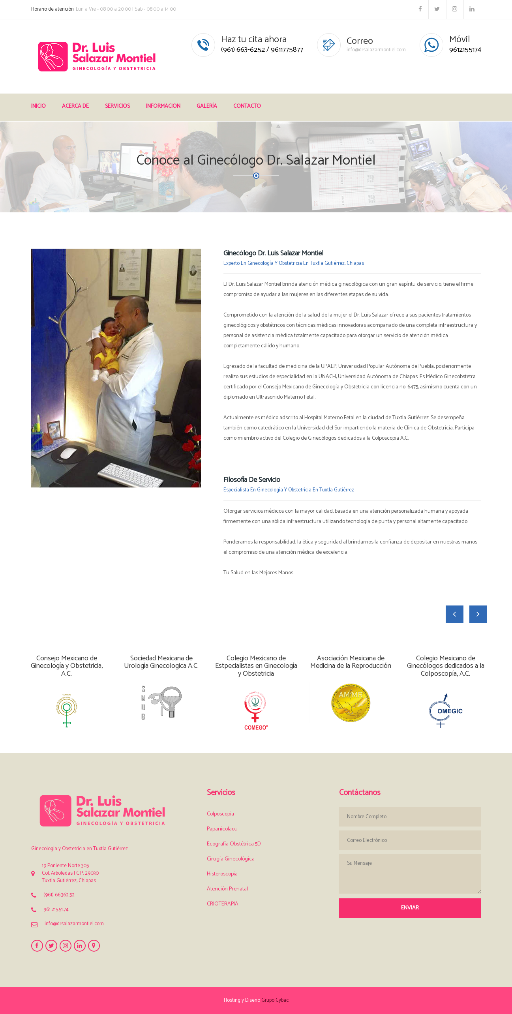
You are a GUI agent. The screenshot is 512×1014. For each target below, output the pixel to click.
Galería (207, 106)
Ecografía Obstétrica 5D (234, 844)
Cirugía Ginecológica (231, 859)
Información (163, 106)
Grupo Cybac (275, 1000)
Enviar (410, 908)
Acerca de (75, 106)
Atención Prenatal (227, 889)
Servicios (117, 106)
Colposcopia (220, 814)
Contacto (247, 106)
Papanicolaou (222, 829)
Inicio (38, 106)
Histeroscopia (222, 874)
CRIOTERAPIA (222, 904)
